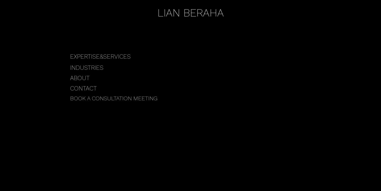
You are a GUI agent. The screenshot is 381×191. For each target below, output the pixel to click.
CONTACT (83, 88)
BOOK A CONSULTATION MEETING (113, 98)
